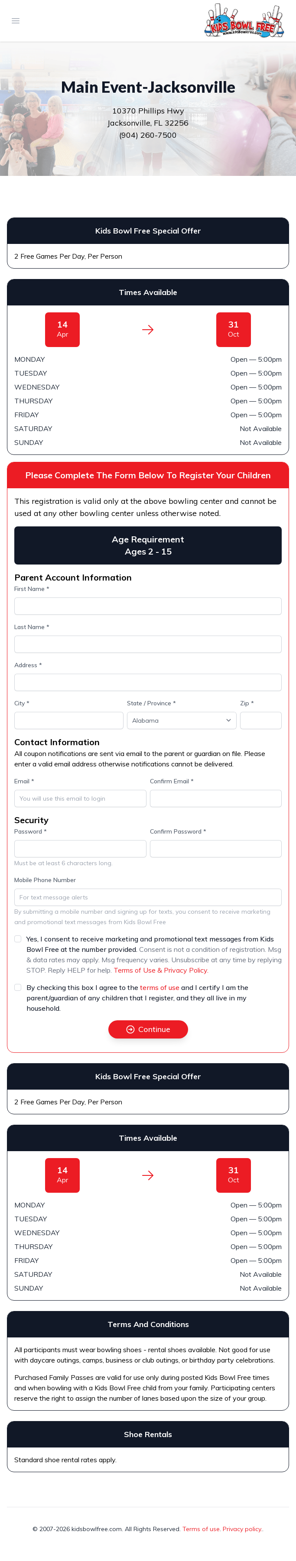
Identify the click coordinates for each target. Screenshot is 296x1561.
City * (21, 703)
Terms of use (201, 1529)
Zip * (247, 703)
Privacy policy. (242, 1529)
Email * (24, 781)
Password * (30, 831)
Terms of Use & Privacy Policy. (161, 970)
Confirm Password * (178, 831)
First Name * (31, 589)
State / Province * (151, 703)
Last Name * (31, 627)
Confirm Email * (172, 781)
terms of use (159, 987)
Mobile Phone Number (45, 880)
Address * (28, 665)
